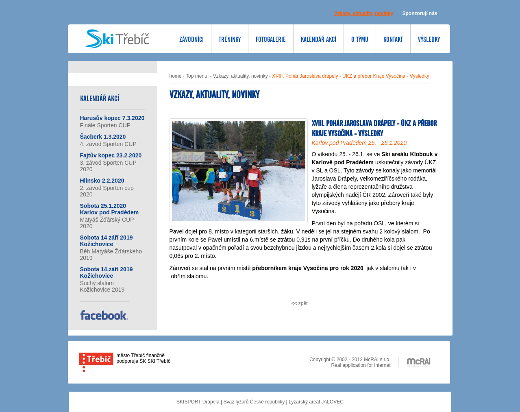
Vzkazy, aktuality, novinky (240, 76)
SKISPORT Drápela (198, 402)
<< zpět (299, 303)
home (176, 76)
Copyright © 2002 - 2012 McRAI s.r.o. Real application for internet (350, 362)
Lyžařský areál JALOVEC (316, 402)
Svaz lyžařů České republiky (254, 402)
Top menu (196, 76)
